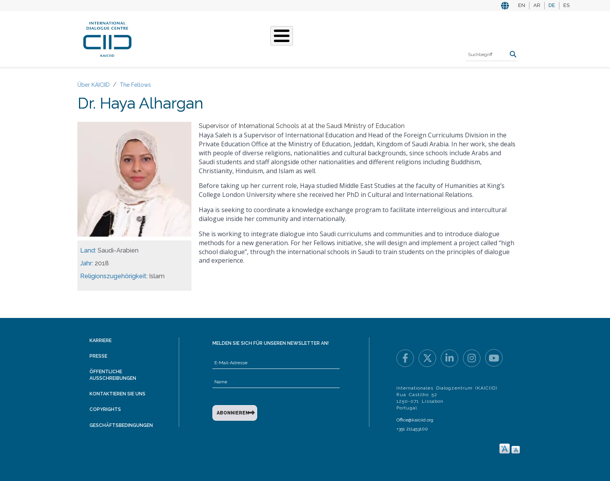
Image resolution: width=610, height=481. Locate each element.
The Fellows (135, 85)
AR (536, 5)
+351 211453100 (412, 429)
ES (566, 5)
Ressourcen (405, 38)
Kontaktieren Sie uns (117, 394)
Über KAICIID (166, 38)
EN (521, 5)
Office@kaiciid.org (414, 420)
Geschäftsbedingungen (121, 425)
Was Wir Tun (214, 38)
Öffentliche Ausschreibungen (112, 375)
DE (552, 5)
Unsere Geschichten (276, 38)
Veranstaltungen (347, 38)
